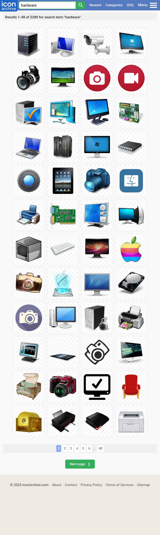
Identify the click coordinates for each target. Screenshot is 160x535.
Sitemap (143, 485)
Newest (95, 5)
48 (100, 448)
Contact (71, 485)
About (56, 485)
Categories (114, 5)
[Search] (80, 5)
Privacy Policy (91, 485)
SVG (130, 5)
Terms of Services (120, 485)
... (94, 448)
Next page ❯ (80, 464)
